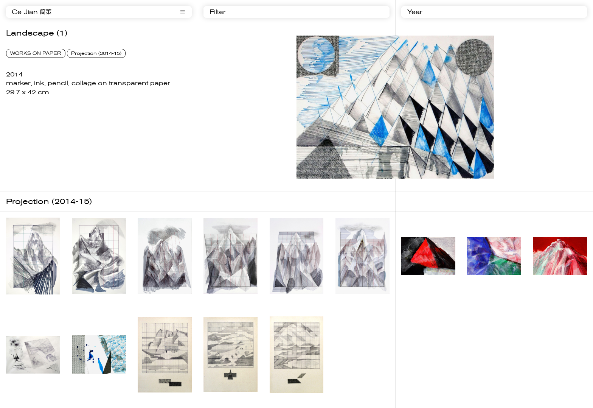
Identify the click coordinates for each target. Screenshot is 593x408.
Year (414, 12)
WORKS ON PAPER (35, 53)
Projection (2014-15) (96, 53)
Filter (218, 12)
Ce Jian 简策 (32, 12)
